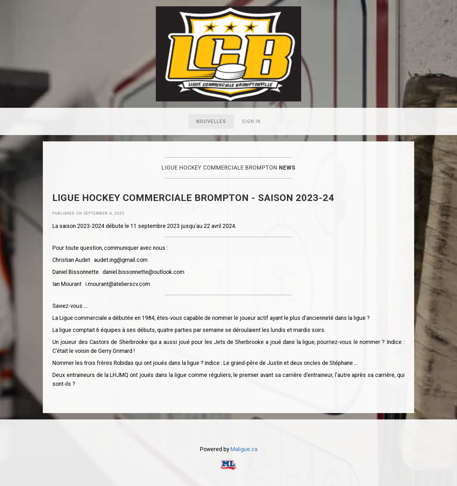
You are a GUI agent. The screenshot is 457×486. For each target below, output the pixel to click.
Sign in (251, 121)
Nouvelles (211, 121)
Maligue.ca (243, 449)
